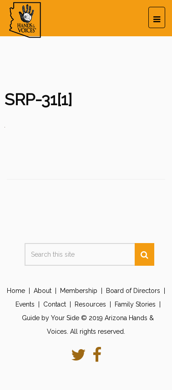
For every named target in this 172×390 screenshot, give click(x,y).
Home (16, 290)
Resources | (95, 304)
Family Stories (135, 304)
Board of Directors (133, 290)
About (42, 290)
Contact (54, 304)
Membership (78, 290)
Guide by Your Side (50, 318)
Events (25, 304)
